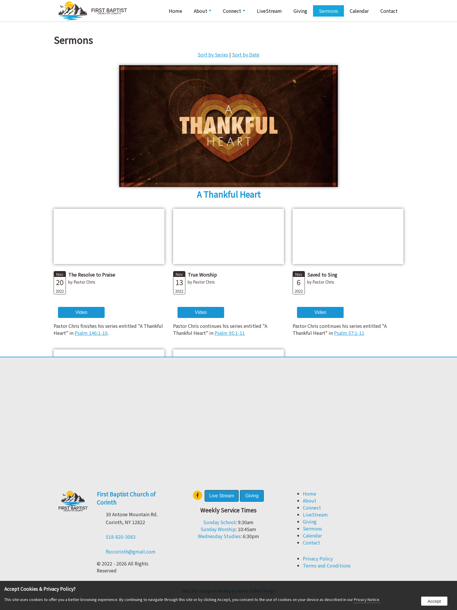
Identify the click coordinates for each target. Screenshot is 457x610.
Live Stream (221, 495)
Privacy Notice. (367, 599)
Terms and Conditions (327, 565)
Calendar (359, 10)
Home (175, 10)
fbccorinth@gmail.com (131, 551)
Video (81, 312)
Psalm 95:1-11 (230, 332)
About (202, 10)
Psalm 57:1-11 (349, 332)
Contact (389, 10)
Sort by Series (213, 54)
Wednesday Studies (219, 536)
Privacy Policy (318, 558)
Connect (234, 10)
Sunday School (219, 522)
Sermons (328, 10)
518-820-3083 (121, 536)
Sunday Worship (218, 529)
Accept (434, 601)
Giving (300, 10)
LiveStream (269, 10)
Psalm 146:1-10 (91, 332)
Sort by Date (245, 54)
